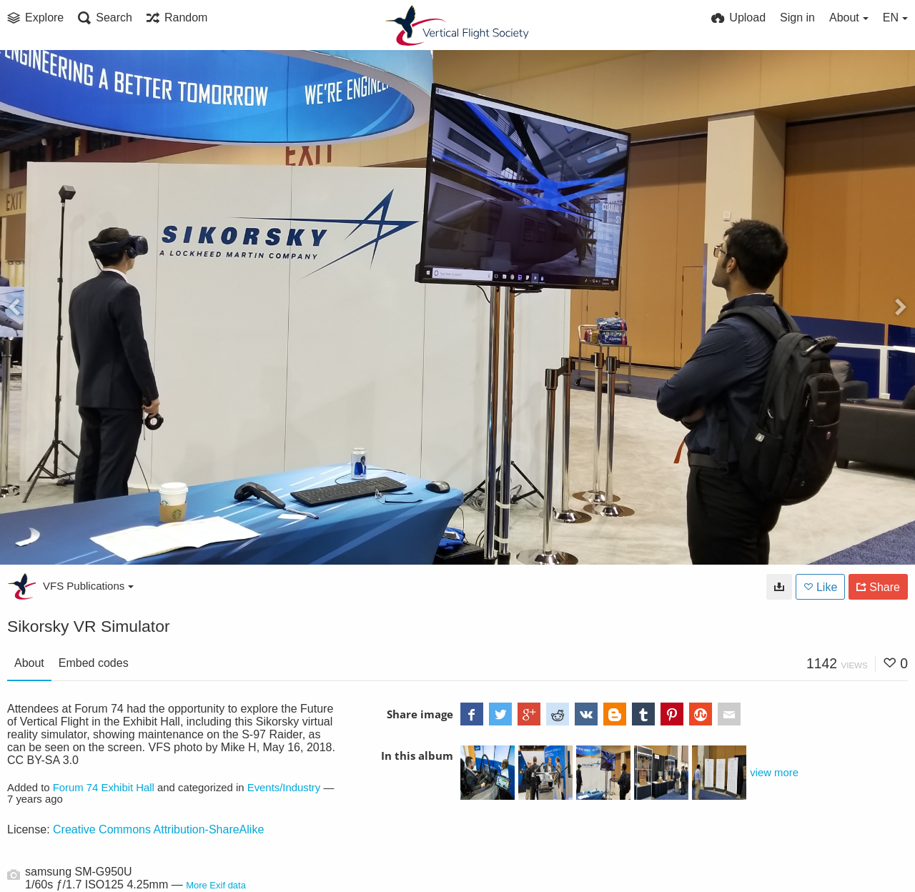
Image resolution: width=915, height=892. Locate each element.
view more (774, 772)
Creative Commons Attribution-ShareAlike (158, 829)
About (29, 663)
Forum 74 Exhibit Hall (103, 787)
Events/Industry (284, 787)
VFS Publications (88, 586)
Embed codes (94, 663)
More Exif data (216, 885)
